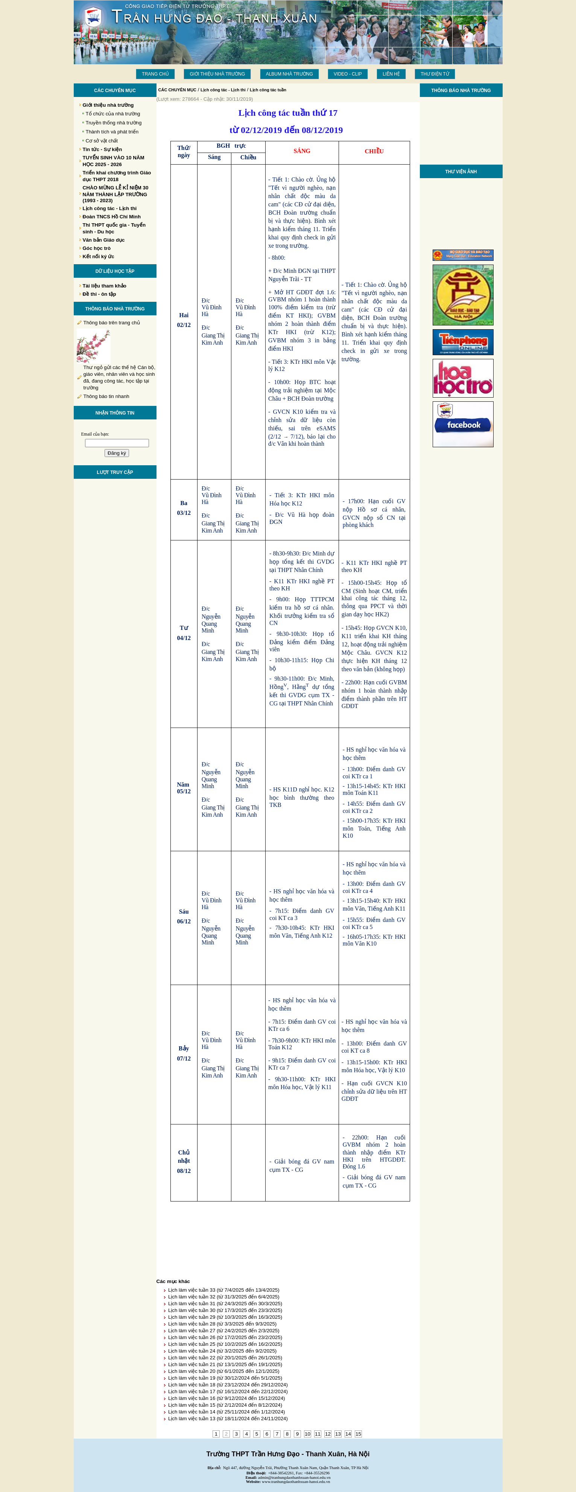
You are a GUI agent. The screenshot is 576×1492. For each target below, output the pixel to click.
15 (358, 1434)
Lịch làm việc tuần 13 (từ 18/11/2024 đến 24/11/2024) (228, 1418)
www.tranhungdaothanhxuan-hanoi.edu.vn (296, 1482)
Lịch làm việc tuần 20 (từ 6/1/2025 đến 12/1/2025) (224, 1371)
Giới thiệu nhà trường (217, 74)
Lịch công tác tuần (268, 90)
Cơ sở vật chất (102, 141)
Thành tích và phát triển (112, 132)
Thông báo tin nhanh (106, 396)
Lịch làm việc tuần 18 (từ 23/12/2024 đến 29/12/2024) (228, 1385)
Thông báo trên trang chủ (112, 322)
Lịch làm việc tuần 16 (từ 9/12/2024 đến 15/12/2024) (226, 1398)
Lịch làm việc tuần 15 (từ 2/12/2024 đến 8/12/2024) (225, 1405)
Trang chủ (155, 74)
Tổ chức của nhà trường (113, 114)
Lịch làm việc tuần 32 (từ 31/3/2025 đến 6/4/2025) (224, 1297)
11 (318, 1434)
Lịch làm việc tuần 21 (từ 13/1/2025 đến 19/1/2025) (225, 1364)
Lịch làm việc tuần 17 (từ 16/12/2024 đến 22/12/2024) (228, 1391)
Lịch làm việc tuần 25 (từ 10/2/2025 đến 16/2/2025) (225, 1344)
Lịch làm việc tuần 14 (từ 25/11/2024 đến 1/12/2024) (226, 1412)
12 (328, 1434)
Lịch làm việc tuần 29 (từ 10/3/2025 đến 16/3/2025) (225, 1317)
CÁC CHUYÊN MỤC (177, 90)
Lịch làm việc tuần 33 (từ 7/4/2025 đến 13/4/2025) (224, 1290)
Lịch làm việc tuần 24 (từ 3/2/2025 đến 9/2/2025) (222, 1351)
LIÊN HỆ (391, 74)
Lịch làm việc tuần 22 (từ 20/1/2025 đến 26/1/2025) (225, 1357)
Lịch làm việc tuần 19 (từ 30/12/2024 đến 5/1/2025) (225, 1378)
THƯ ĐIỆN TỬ (435, 74)
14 (348, 1434)
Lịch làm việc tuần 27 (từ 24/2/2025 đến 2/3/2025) (224, 1330)
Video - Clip (348, 74)
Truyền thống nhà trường (114, 123)
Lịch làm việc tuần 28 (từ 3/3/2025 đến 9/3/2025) (222, 1324)
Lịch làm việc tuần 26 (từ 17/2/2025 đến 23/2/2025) (225, 1337)
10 (307, 1434)
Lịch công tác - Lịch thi (223, 90)
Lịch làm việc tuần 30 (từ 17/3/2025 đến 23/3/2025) (225, 1310)
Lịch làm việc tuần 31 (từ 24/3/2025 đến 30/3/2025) (225, 1303)
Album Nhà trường (289, 74)
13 (338, 1434)
